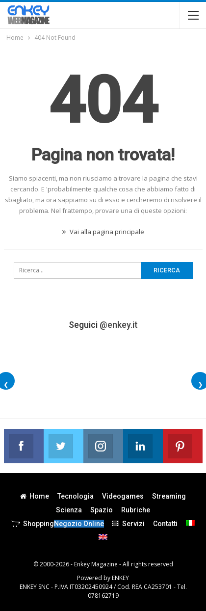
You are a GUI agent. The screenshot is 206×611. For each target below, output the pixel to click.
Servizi (128, 524)
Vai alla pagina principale (103, 231)
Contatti (165, 524)
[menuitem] (190, 523)
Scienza (69, 510)
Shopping (57, 524)
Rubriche (135, 510)
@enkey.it (119, 324)
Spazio (101, 510)
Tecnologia (75, 496)
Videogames (123, 496)
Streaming (169, 496)
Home (34, 496)
